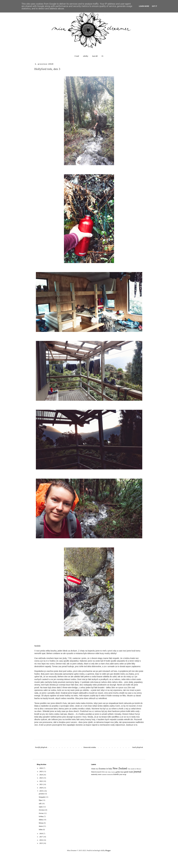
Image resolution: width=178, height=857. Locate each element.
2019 (41, 791)
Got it (154, 6)
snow (99, 774)
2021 (41, 784)
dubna (41, 820)
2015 (41, 843)
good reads (128, 772)
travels (116, 774)
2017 (41, 837)
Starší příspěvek (137, 747)
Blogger (108, 850)
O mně (77, 56)
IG (102, 56)
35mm (93, 769)
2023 (41, 778)
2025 (41, 771)
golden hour (120, 772)
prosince (42, 794)
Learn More (144, 6)
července (42, 810)
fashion (113, 772)
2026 (41, 768)
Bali (97, 769)
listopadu (42, 797)
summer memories (107, 774)
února (41, 826)
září (40, 804)
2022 (41, 781)
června (41, 813)
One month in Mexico (134, 769)
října (40, 800)
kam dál (94, 56)
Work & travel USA (98, 772)
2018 (41, 834)
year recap (122, 774)
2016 (41, 840)
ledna (41, 829)
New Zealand (120, 768)
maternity (94, 774)
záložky (85, 56)
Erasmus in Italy (105, 768)
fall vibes (108, 772)
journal (137, 771)
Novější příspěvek (41, 747)
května (41, 816)
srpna (41, 807)
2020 (41, 788)
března (41, 823)
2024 (41, 775)
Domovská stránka (89, 747)
